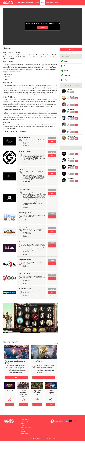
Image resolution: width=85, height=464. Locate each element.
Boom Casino (23, 242)
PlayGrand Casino (24, 189)
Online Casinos (21, 2)
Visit (52, 141)
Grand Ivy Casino (24, 137)
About (23, 431)
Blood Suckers (71, 109)
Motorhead (70, 89)
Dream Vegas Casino (25, 213)
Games (42, 2)
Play (16, 377)
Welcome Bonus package (31, 215)
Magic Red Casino (25, 260)
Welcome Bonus (29, 139)
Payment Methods (50, 2)
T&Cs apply (52, 144)
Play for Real (71, 49)
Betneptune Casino (25, 288)
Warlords (69, 102)
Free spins (37, 2)
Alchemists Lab (71, 96)
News (56, 2)
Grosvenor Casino (24, 151)
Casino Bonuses (29, 2)
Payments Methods (26, 427)
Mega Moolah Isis (71, 136)
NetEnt (17, 54)
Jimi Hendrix (70, 122)
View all (56, 343)
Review (52, 137)
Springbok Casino (71, 178)
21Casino (22, 169)
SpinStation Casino (25, 274)
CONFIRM (42, 27)
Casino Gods (23, 227)
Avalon (69, 129)
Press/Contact (24, 433)
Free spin (51, 117)
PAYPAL (36, 155)
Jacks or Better (71, 116)
